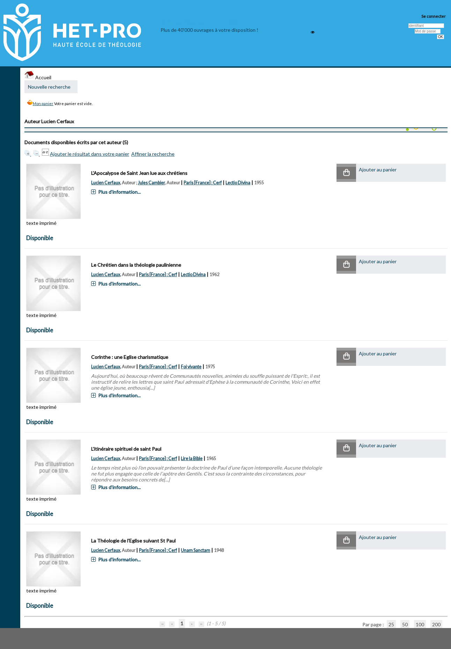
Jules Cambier (151, 182)
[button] (346, 173)
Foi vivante (191, 366)
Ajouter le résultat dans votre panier (89, 154)
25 (391, 624)
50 (405, 624)
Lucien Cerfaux (105, 182)
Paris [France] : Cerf (203, 182)
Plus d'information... (119, 192)
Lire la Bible (191, 458)
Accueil (37, 77)
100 (420, 624)
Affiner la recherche (153, 154)
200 (436, 624)
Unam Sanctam (195, 550)
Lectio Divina (238, 182)
